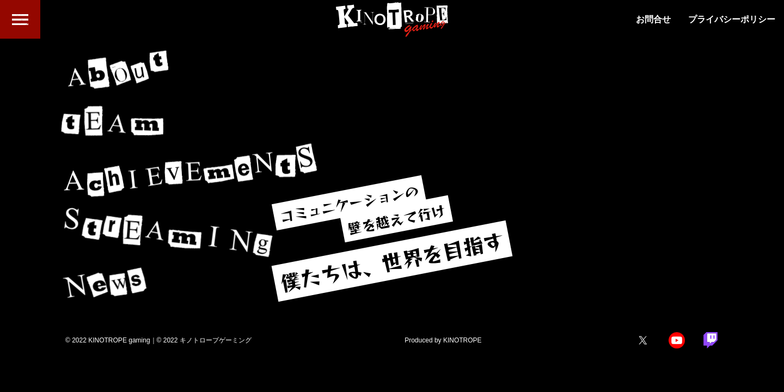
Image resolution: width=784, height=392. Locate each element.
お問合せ (653, 19)
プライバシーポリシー (731, 19)
